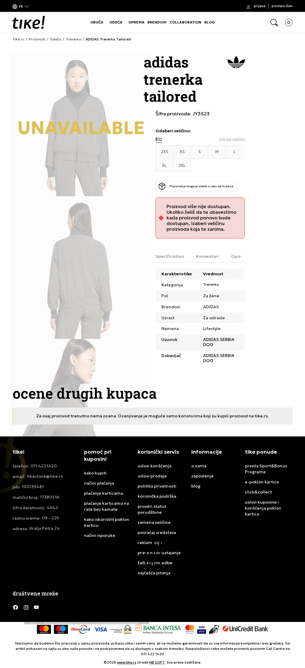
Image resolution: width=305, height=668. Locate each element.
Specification (169, 256)
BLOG (209, 22)
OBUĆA (96, 22)
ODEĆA (115, 22)
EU (158, 139)
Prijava (259, 6)
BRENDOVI (156, 22)
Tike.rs (18, 39)
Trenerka (73, 39)
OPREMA (136, 22)
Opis (236, 256)
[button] (21, 6)
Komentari (207, 256)
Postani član (282, 6)
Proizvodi (37, 39)
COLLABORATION (185, 22)
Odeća (55, 39)
